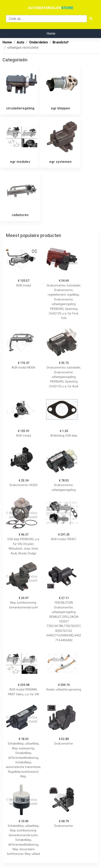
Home (51, 33)
